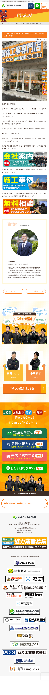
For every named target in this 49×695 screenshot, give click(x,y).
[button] (5, 366)
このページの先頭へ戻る (24, 493)
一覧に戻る (11, 291)
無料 (38, 432)
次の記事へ (37, 291)
